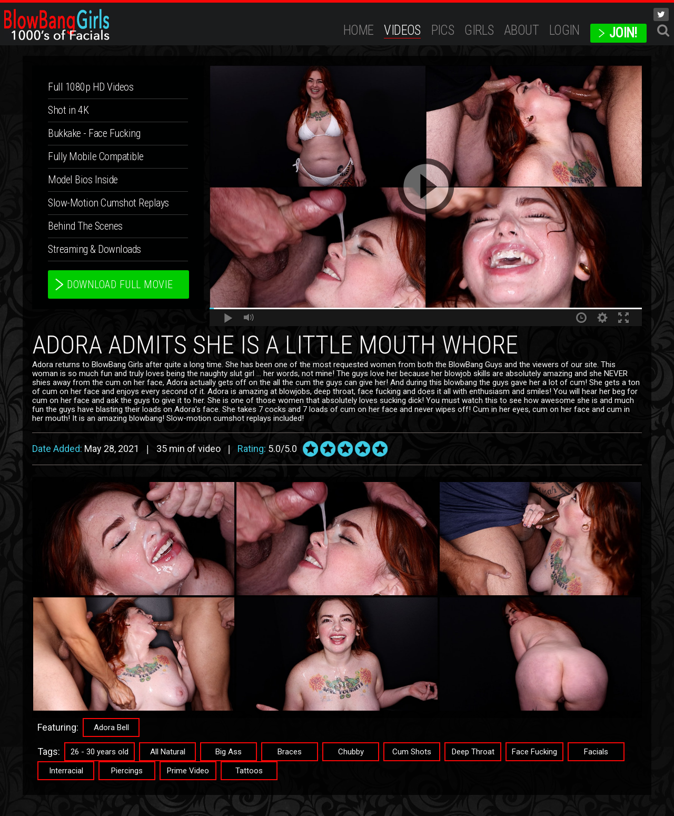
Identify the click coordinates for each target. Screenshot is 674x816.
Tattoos (249, 770)
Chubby (351, 751)
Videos (402, 30)
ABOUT (521, 30)
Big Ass (228, 751)
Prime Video (188, 770)
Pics (442, 30)
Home (358, 30)
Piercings (127, 770)
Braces (289, 751)
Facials (596, 751)
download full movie (120, 284)
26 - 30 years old (99, 751)
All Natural (167, 751)
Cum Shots (411, 751)
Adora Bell (111, 727)
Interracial (66, 770)
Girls (478, 30)
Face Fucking (534, 751)
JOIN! (623, 33)
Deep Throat (473, 751)
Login (564, 30)
